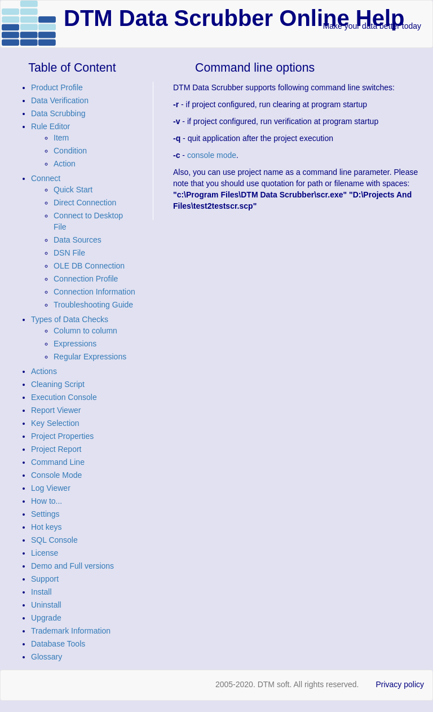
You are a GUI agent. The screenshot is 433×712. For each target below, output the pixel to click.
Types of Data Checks (69, 319)
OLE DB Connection (89, 265)
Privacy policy (399, 684)
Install (41, 591)
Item (61, 137)
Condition (70, 150)
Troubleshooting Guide (93, 304)
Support (45, 578)
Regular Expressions (90, 356)
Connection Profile (86, 278)
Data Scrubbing (58, 113)
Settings (45, 513)
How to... (46, 501)
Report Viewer (56, 410)
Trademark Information (71, 630)
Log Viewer (50, 488)
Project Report (56, 449)
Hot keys (46, 526)
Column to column (85, 330)
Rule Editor (50, 126)
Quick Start (73, 189)
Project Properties (62, 436)
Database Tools (58, 643)
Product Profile (57, 87)
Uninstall (46, 604)
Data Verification (60, 100)
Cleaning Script (58, 384)
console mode (211, 155)
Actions (44, 371)
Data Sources (77, 239)
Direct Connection (85, 202)
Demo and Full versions (72, 565)
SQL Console (54, 539)
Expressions (75, 343)
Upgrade (46, 617)
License (44, 552)
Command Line (58, 462)
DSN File (69, 252)
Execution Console (64, 397)
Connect (45, 178)
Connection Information (94, 291)
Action (65, 163)
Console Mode (56, 475)
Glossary (46, 656)
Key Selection (55, 423)
